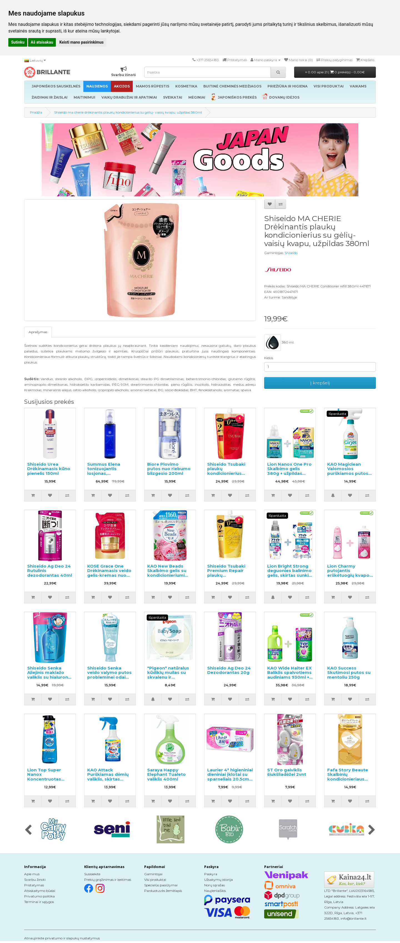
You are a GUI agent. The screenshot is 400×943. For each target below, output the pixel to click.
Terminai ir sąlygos (39, 902)
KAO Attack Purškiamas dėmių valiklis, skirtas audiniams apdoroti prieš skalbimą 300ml (109, 781)
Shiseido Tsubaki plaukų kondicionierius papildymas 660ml (228, 471)
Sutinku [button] (17, 42)
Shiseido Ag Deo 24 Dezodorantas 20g (229, 670)
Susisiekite (92, 874)
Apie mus (31, 874)
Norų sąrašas (214, 885)
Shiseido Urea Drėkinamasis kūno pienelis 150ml (48, 469)
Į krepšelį (320, 382)
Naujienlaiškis (215, 891)
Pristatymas (34, 885)
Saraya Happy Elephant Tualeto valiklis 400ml (166, 774)
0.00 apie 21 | (335, 72)
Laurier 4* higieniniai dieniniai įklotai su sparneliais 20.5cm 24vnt (230, 776)
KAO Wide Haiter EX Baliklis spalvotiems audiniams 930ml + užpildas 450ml (289, 674)
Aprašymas (38, 332)
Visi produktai (155, 879)
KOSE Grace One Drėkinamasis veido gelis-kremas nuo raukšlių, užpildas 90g (109, 575)
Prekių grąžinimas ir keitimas (107, 879)
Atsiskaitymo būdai (39, 891)
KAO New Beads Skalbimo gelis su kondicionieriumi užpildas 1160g (166, 573)
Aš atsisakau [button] (42, 42)
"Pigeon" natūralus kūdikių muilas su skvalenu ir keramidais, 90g (168, 674)
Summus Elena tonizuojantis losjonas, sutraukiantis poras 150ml (109, 473)
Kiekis (268, 358)
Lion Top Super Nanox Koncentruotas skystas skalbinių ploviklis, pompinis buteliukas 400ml (48, 781)
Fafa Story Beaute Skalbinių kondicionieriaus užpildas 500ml (347, 776)
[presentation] (28, 830)
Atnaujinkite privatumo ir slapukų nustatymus (62, 938)
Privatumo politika (39, 896)
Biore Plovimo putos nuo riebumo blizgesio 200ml (169, 469)
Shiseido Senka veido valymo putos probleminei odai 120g (109, 674)
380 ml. (279, 342)
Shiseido (291, 253)
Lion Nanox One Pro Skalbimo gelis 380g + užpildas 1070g (289, 471)
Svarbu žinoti (35, 879)
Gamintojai (153, 874)
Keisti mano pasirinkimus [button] (81, 42)
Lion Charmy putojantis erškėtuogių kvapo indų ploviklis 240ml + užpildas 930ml (349, 575)
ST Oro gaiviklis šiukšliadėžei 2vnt (286, 772)
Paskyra (210, 874)
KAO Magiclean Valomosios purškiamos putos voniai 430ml (347, 471)
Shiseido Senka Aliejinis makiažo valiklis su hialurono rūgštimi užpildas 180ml (49, 677)
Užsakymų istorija (218, 879)
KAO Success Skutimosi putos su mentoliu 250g (349, 672)
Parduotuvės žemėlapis (163, 891)
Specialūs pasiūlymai (161, 885)
